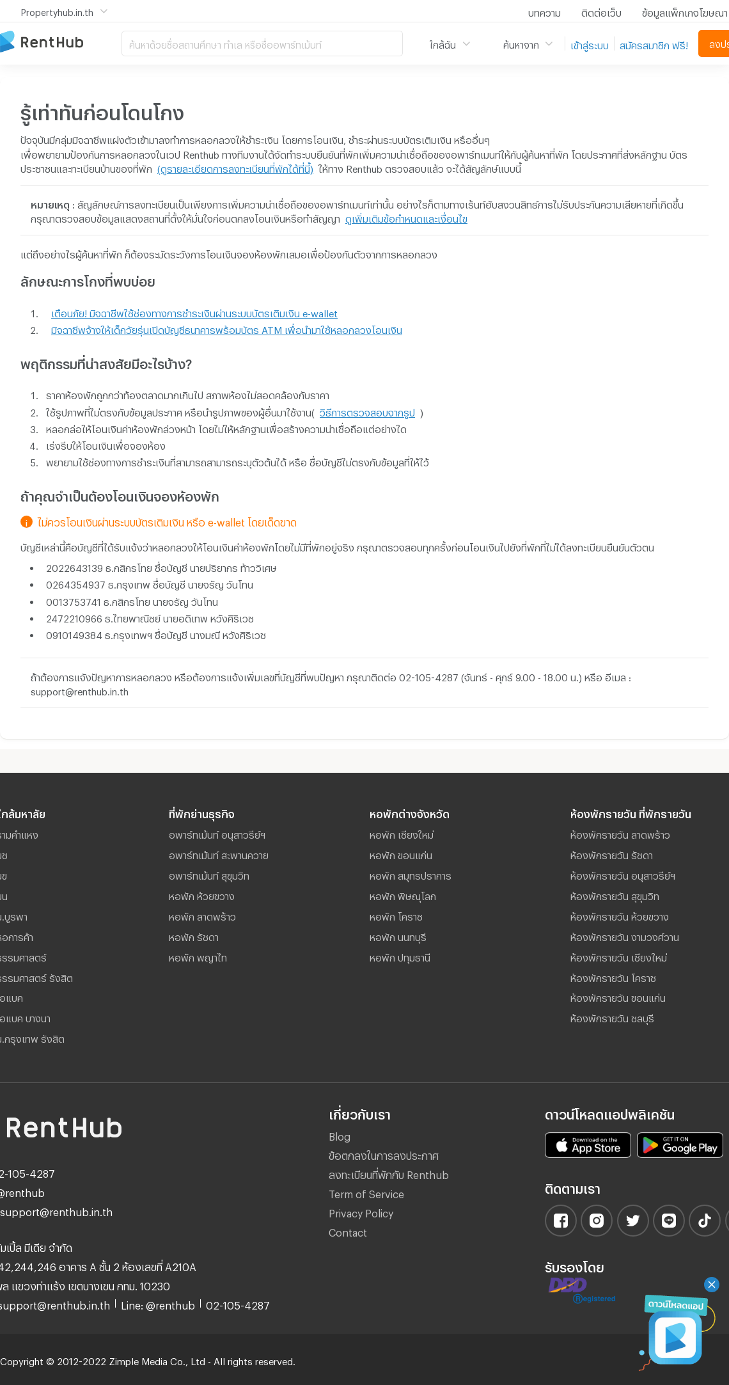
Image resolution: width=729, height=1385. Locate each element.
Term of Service (366, 1192)
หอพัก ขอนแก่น (401, 853)
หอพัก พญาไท (198, 956)
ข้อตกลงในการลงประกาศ (384, 1154)
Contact (348, 1230)
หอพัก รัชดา (194, 935)
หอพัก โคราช (396, 915)
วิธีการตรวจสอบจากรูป (367, 411)
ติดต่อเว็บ (601, 11)
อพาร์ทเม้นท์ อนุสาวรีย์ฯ (217, 833)
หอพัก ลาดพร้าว (202, 915)
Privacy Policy (361, 1211)
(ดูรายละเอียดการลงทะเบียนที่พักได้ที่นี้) (235, 167)
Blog (339, 1134)
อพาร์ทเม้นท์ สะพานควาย (219, 853)
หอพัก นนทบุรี (398, 935)
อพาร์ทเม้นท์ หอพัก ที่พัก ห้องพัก (61, 42)
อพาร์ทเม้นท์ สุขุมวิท (209, 874)
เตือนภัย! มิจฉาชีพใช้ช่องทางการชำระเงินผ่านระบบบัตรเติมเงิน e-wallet (194, 311)
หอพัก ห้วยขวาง (202, 894)
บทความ (544, 11)
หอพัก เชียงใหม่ (402, 833)
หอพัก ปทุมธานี (400, 956)
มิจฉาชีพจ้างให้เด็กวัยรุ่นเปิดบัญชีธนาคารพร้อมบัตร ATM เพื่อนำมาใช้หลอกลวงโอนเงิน (226, 328)
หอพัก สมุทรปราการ (410, 874)
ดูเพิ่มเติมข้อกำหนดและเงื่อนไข (406, 217)
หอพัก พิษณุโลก (403, 894)
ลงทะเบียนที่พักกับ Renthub (389, 1173)
